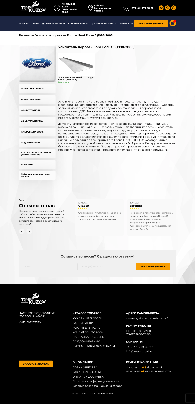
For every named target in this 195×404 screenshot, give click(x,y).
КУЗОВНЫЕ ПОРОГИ (87, 318)
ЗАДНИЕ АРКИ (82, 323)
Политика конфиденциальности (95, 381)
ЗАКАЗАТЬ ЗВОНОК (151, 23)
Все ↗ (21, 200)
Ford (70, 35)
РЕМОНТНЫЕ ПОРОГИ (32, 88)
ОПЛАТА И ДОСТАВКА (88, 376)
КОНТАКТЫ (126, 23)
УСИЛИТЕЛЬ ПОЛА (30, 110)
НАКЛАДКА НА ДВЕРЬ (32, 132)
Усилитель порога (48, 35)
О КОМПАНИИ (76, 23)
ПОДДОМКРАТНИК (30, 142)
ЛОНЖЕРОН (27, 164)
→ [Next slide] (29, 231)
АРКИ (35, 23)
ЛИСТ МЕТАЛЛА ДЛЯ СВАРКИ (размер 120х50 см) (36, 153)
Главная (24, 35)
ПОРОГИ (24, 23)
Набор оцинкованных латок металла (35, 175)
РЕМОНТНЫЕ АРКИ (31, 99)
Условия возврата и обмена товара (97, 385)
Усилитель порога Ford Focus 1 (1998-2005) (70, 78)
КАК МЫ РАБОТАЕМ (86, 372)
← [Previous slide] (21, 231)
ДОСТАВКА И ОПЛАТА (103, 23)
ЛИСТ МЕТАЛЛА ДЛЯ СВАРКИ (93, 346)
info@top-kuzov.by (139, 351)
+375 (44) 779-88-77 (142, 8)
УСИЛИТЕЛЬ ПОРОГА (32, 121)
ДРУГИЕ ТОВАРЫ (52, 23)
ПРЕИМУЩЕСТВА (84, 367)
